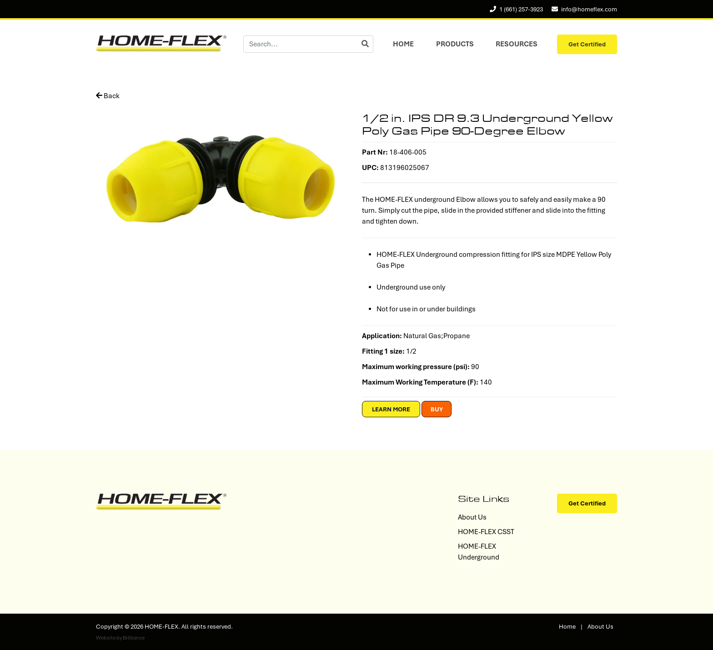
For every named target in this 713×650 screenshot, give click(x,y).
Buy (437, 409)
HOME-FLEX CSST (486, 531)
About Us (472, 517)
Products (455, 44)
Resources (516, 44)
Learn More (391, 409)
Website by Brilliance (120, 638)
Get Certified (587, 44)
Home (403, 44)
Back (108, 95)
